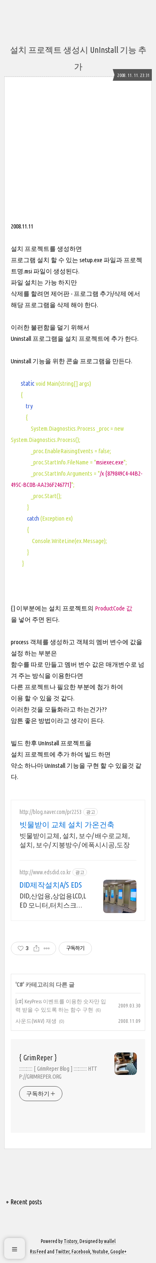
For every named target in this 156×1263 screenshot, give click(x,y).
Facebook (81, 1251)
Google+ (118, 1251)
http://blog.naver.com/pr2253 (51, 812)
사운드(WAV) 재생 (36, 1021)
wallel (110, 1241)
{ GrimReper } (38, 1057)
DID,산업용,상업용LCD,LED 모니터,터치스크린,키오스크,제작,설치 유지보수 (53, 901)
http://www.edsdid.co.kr (45, 872)
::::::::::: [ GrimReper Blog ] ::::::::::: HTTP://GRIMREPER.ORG (58, 1072)
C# (20, 984)
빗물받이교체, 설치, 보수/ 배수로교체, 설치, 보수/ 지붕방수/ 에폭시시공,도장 (75, 840)
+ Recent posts (24, 1202)
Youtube (100, 1251)
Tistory (70, 1241)
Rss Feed (38, 1251)
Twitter (62, 1251)
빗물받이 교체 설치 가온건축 (67, 824)
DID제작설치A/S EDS (51, 885)
